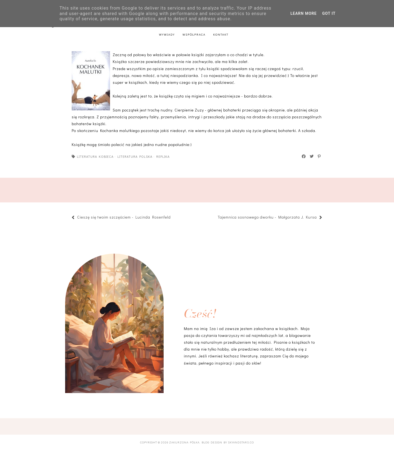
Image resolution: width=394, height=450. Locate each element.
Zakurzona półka (184, 442)
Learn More (303, 13)
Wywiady (167, 34)
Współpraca (193, 34)
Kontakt (220, 34)
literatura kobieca (95, 156)
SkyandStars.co (241, 442)
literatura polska (134, 156)
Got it (328, 13)
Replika (163, 156)
